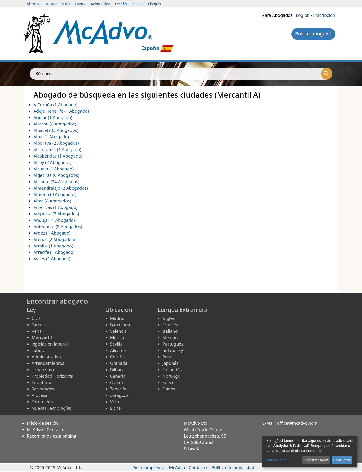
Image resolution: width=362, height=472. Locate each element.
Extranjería (42, 402)
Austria (51, 3)
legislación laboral (50, 344)
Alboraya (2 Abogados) (56, 143)
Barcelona (120, 325)
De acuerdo (342, 460)
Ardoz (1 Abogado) (52, 233)
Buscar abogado (313, 33)
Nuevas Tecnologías (51, 408)
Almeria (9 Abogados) (55, 194)
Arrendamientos (48, 363)
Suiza (66, 3)
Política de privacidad (233, 467)
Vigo (114, 402)
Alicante (118, 350)
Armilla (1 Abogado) (53, 246)
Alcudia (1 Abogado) (54, 169)
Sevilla (116, 344)
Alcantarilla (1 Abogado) (57, 149)
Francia (80, 3)
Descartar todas (316, 460)
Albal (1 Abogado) (51, 137)
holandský (173, 350)
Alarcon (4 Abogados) (55, 124)
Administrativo (46, 357)
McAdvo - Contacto (46, 429)
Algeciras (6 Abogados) (56, 175)
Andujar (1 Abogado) (54, 220)
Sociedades (43, 389)
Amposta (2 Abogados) (56, 214)
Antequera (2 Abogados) (58, 226)
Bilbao (116, 369)
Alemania (34, 3)
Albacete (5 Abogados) (56, 130)
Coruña (117, 357)
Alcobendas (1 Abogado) (58, 156)
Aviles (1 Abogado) (52, 258)
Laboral (39, 350)
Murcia (117, 337)
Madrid (117, 318)
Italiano (170, 331)
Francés (170, 325)
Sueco (169, 382)
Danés (169, 389)
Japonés (171, 363)
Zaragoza (119, 395)
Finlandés (172, 369)
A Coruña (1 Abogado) (56, 104)
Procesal (40, 395)
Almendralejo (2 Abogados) (61, 188)
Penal (37, 331)
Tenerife (118, 389)
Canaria (118, 376)
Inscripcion (324, 15)
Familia (39, 325)
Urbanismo (43, 369)
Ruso (168, 357)
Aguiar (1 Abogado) (53, 117)
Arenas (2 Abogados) (54, 239)
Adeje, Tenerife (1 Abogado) (61, 111)
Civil (36, 318)
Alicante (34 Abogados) (56, 181)
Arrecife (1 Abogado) (54, 252)
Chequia (154, 3)
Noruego (171, 376)
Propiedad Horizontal (53, 376)
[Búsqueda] (326, 74)
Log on (303, 15)
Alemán (170, 337)
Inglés (169, 318)
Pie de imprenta (148, 467)
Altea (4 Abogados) (52, 201)
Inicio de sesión (42, 423)
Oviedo (117, 382)
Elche (115, 408)
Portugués (173, 344)
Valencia (118, 331)
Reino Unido (100, 3)
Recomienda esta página (51, 436)
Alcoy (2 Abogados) (53, 162)
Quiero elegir (275, 460)
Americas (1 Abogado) (56, 207)
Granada (119, 363)
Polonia (137, 3)
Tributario (41, 382)
